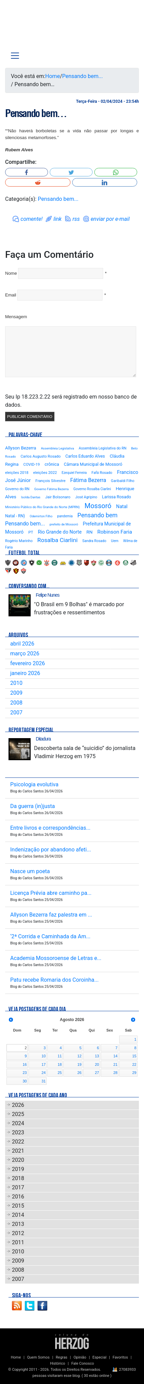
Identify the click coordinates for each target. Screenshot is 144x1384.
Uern (114, 541)
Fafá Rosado (102, 472)
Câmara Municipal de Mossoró (93, 464)
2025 (18, 1114)
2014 (18, 1215)
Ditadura (43, 739)
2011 (18, 1242)
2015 (18, 1206)
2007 (16, 712)
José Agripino (86, 497)
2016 (18, 1196)
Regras (61, 1357)
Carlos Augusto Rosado (41, 456)
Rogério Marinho (19, 541)
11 (60, 1056)
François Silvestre (50, 481)
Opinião (80, 1357)
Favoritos (120, 1357)
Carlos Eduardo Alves (85, 456)
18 (60, 1064)
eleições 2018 (17, 472)
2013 (18, 1224)
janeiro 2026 (25, 673)
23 (24, 1073)
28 (115, 1073)
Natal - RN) (15, 516)
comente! (31, 219)
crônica (52, 464)
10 (44, 1056)
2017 (18, 1187)
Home (52, 76)
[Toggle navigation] (15, 55)
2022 (18, 1141)
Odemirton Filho (41, 516)
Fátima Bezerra (88, 480)
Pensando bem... (82, 76)
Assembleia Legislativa (57, 448)
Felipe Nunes (47, 595)
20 (97, 1064)
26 (79, 1073)
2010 (16, 683)
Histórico (57, 1363)
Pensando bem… (35, 113)
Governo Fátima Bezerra (51, 489)
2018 (18, 1178)
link (57, 219)
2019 (18, 1169)
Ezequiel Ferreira (74, 473)
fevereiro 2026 (27, 663)
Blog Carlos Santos (33, 28)
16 (24, 1064)
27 (97, 1073)
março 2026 (24, 653)
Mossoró (97, 506)
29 (134, 1073)
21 (115, 1064)
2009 (16, 693)
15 (134, 1056)
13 (97, 1056)
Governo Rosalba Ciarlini (92, 489)
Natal (121, 506)
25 (60, 1073)
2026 (18, 1105)
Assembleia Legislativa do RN (102, 448)
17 (44, 1064)
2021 (18, 1151)
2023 (18, 1132)
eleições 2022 (45, 472)
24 (44, 1073)
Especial (100, 1357)
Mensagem (16, 316)
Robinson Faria (114, 532)
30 (24, 1081)
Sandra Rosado (94, 541)
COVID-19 (31, 464)
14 (115, 1056)
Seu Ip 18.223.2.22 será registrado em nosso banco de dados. (71, 400)
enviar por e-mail (110, 219)
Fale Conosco (82, 1363)
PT (30, 532)
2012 (18, 1233)
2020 (18, 1160)
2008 (16, 702)
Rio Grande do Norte (60, 532)
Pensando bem (97, 515)
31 (44, 1081)
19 (79, 1064)
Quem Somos (38, 1357)
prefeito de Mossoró (64, 524)
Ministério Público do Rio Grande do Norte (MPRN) (42, 507)
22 (134, 1064)
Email (10, 294)
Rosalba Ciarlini (57, 540)
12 (79, 1056)
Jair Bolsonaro (57, 497)
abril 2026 (22, 643)
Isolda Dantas (31, 497)
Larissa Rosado (116, 496)
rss (76, 219)
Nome (11, 273)
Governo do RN (17, 489)
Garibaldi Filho (122, 481)
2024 (18, 1123)
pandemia (65, 516)
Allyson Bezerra (20, 447)
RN (89, 532)
